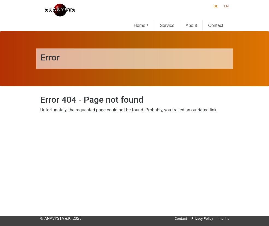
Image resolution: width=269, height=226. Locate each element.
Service (167, 25)
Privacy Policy (202, 218)
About (191, 25)
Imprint (223, 218)
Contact (215, 25)
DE (216, 6)
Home (141, 25)
